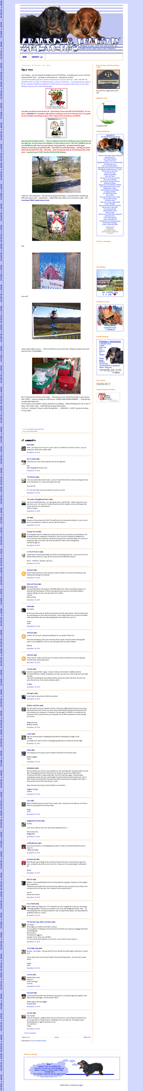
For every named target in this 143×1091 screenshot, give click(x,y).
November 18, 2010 (33, 452)
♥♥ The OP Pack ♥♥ (33, 552)
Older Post (87, 1037)
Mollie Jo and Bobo (33, 705)
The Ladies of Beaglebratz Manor (38, 499)
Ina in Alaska (31, 904)
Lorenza (29, 975)
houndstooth (31, 859)
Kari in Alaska (31, 459)
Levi (28, 517)
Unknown (30, 570)
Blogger (80, 1085)
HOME (25, 57)
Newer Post (26, 1037)
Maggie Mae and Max (34, 821)
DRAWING (30, 114)
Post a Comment (30, 1033)
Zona (28, 801)
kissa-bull (30, 993)
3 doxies (29, 669)
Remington (30, 693)
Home (57, 1037)
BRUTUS (29, 879)
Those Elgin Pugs (32, 948)
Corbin (29, 734)
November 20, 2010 (33, 1006)
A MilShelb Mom (32, 843)
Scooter (29, 1013)
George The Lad (32, 532)
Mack (28, 445)
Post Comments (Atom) (38, 1041)
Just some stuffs (32, 431)
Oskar (29, 750)
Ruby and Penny (32, 584)
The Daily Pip (31, 477)
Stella (29, 606)
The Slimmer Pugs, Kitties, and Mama (39, 922)
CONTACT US (37, 57)
